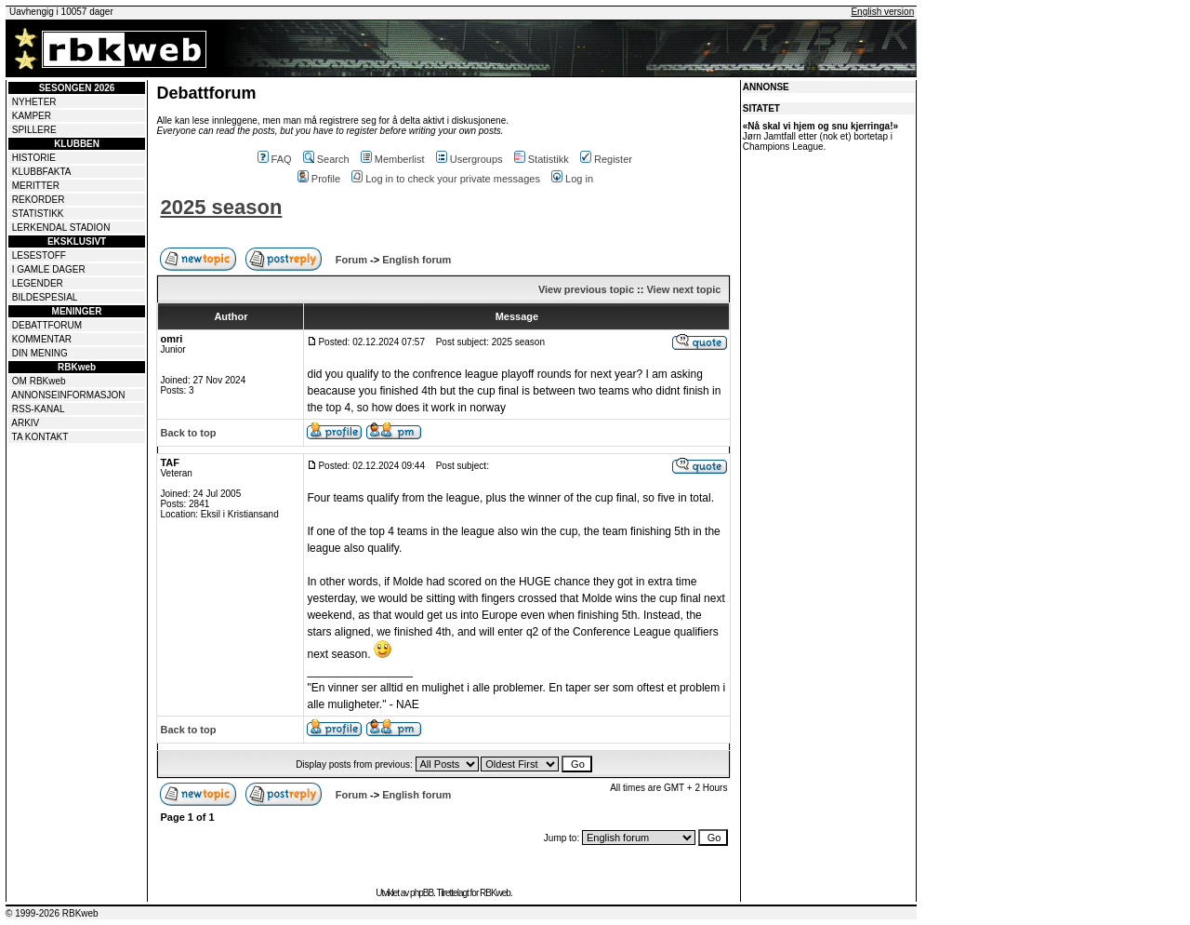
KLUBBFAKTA (42, 172)
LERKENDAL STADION (61, 227)
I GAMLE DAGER (49, 269)
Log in (572, 178)
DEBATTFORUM (47, 325)
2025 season (221, 207)
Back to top (188, 432)
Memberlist (393, 159)
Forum (351, 259)
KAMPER (31, 116)
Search (326, 159)
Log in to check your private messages (445, 178)
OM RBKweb (39, 381)
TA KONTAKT (40, 437)
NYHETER (34, 102)
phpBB (421, 893)
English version (882, 12)
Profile (319, 178)
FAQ (275, 159)
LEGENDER (37, 283)
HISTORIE (34, 158)
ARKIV (25, 423)
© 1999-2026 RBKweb (52, 913)
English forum (416, 259)
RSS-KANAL (38, 409)
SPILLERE (34, 130)
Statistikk (541, 159)
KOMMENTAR (42, 339)
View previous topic (586, 289)
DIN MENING (40, 353)
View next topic (683, 289)
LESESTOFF (39, 255)
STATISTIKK (38, 213)
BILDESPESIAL (45, 297)
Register (606, 159)
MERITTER (36, 186)
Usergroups (469, 159)
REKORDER (38, 199)
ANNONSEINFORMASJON (68, 395)
